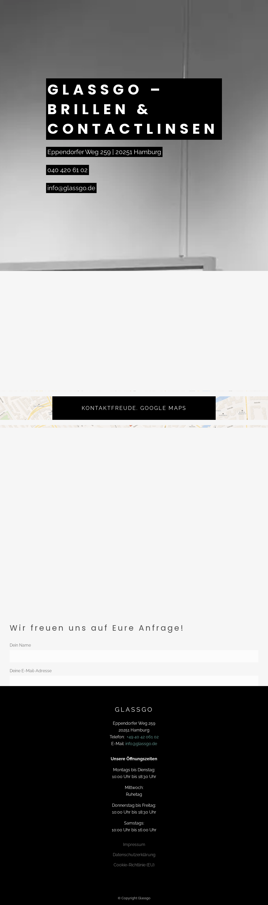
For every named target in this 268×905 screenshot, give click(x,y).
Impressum (134, 844)
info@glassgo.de (71, 188)
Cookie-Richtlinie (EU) (134, 864)
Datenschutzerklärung (134, 854)
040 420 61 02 (67, 170)
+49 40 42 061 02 (143, 736)
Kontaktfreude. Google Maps (134, 408)
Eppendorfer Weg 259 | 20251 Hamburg (104, 152)
